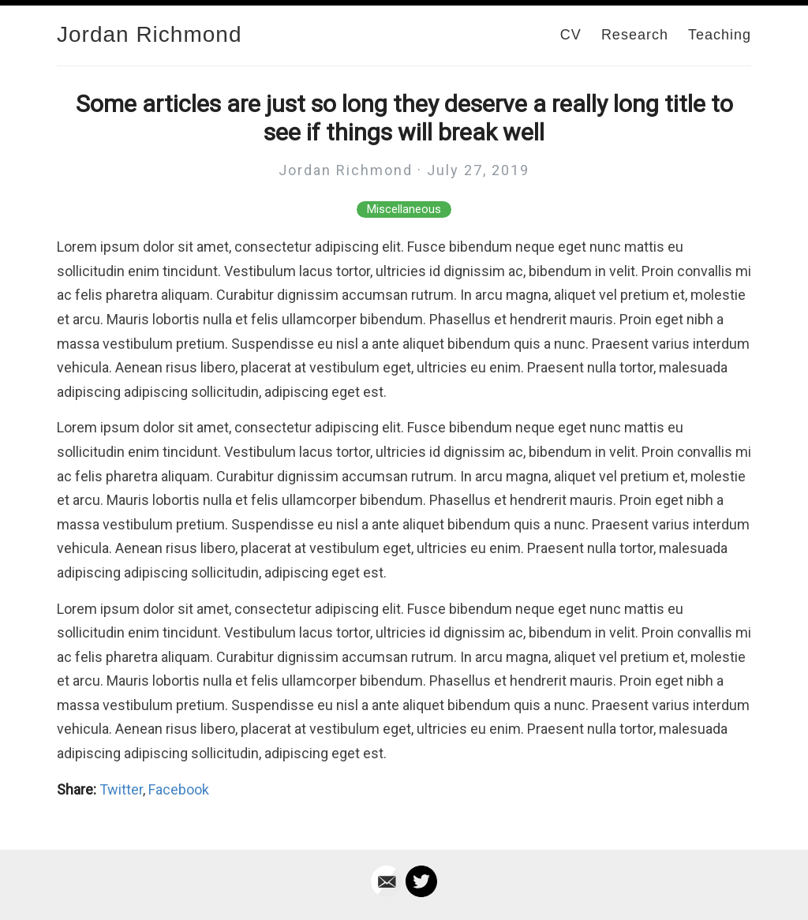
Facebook (178, 789)
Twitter (121, 789)
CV (571, 35)
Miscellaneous (404, 209)
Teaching (719, 35)
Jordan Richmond (149, 34)
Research (634, 35)
